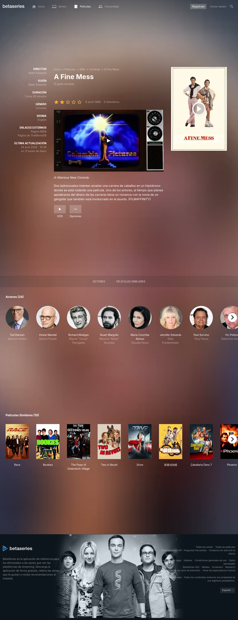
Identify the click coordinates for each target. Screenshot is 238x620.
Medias (206, 567)
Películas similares (130, 281)
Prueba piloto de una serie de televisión (179, 570)
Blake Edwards (37, 72)
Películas (69, 69)
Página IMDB (38, 131)
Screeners (217, 567)
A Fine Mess (111, 69)
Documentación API (171, 550)
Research (230, 567)
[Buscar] (231, 6)
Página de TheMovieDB (32, 135)
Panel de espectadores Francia (219, 570)
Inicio (57, 69)
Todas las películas (225, 547)
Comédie (94, 69)
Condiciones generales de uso (211, 560)
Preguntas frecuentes (195, 550)
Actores (99, 281)
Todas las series (204, 547)
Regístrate (198, 6)
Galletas (188, 560)
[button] (17, 325)
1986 (82, 69)
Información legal (172, 560)
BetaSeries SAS (191, 567)
